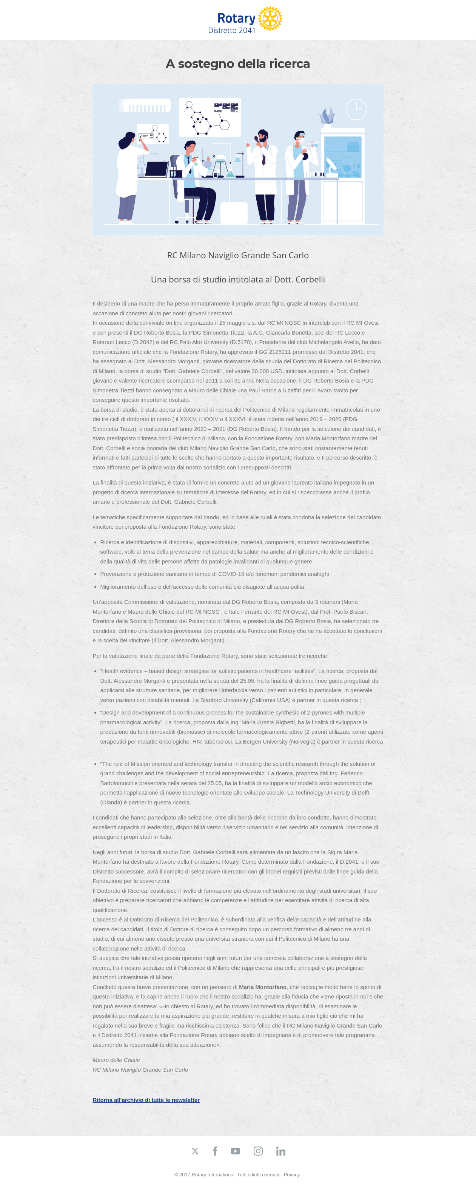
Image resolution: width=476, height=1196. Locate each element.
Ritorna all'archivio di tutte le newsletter (146, 1100)
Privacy (292, 1174)
